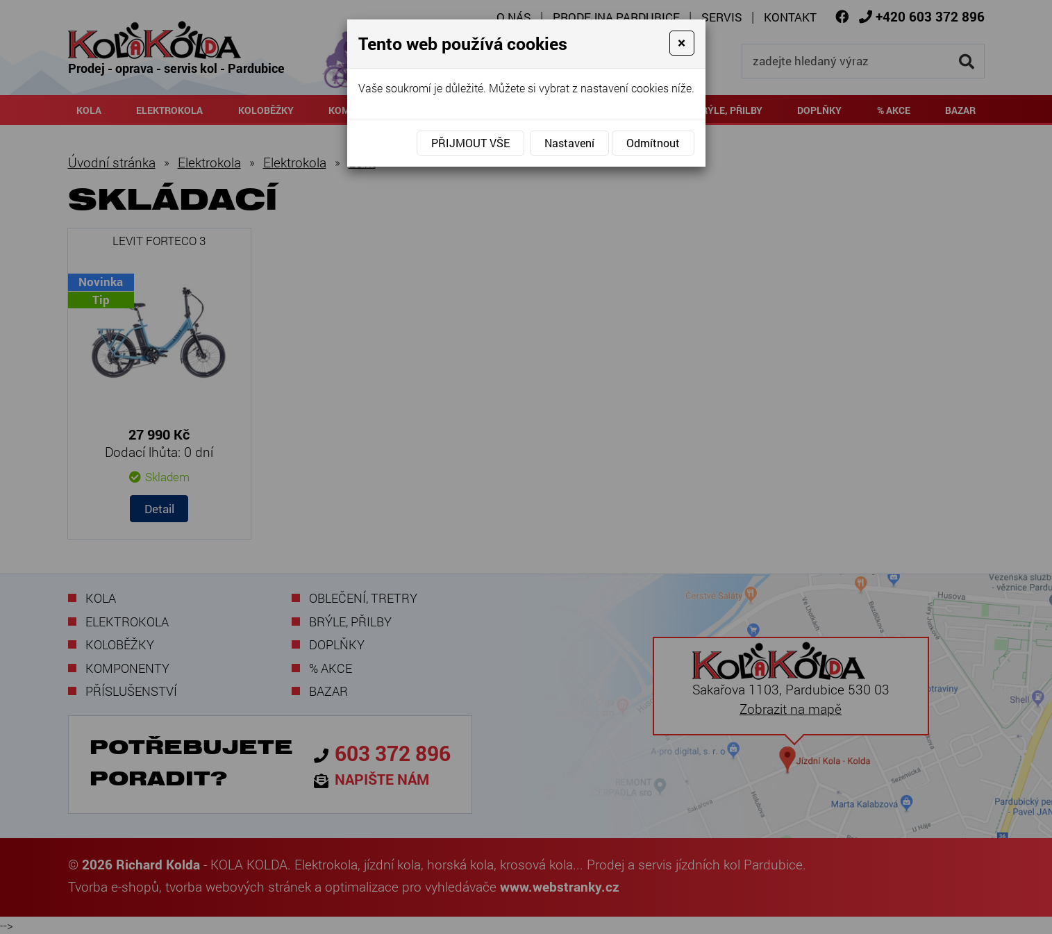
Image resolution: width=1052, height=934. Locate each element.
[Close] (681, 43)
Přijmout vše (470, 142)
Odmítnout (653, 142)
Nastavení (569, 142)
